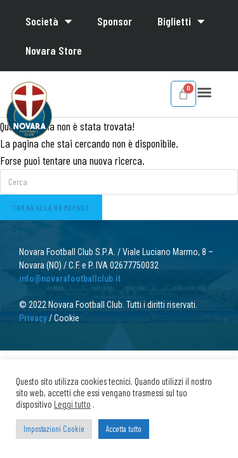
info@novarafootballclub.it (70, 279)
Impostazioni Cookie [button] (53, 429)
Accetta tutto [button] (124, 429)
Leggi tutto (72, 404)
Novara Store (53, 50)
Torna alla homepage (51, 207)
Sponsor (114, 21)
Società (48, 21)
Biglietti (180, 21)
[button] (204, 92)
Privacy (33, 318)
